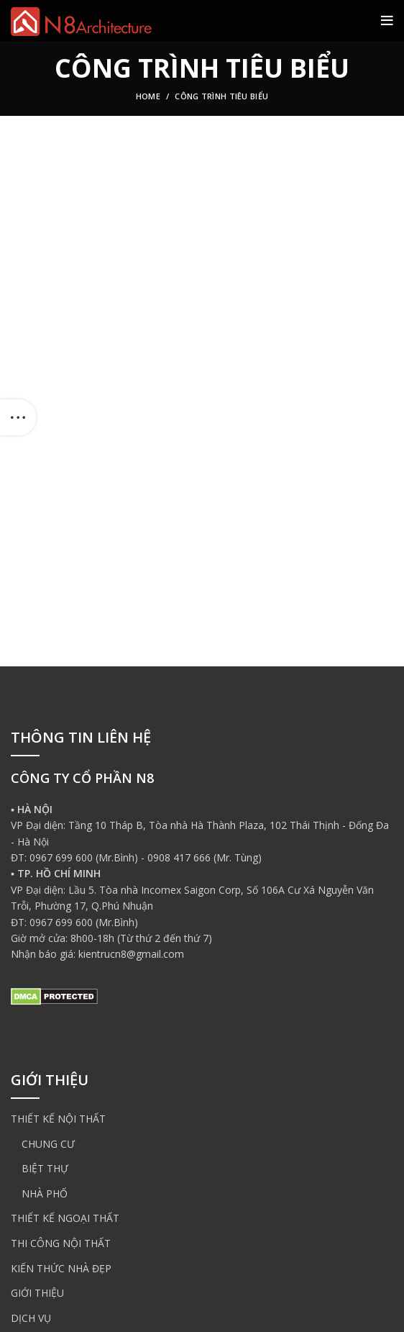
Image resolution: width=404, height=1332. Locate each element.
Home (148, 96)
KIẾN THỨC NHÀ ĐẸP (61, 1268)
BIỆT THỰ (45, 1168)
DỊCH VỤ (31, 1318)
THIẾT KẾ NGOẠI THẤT (65, 1218)
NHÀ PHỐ (45, 1193)
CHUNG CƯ (48, 1144)
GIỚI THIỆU (37, 1293)
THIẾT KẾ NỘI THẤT (58, 1118)
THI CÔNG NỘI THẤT (61, 1243)
